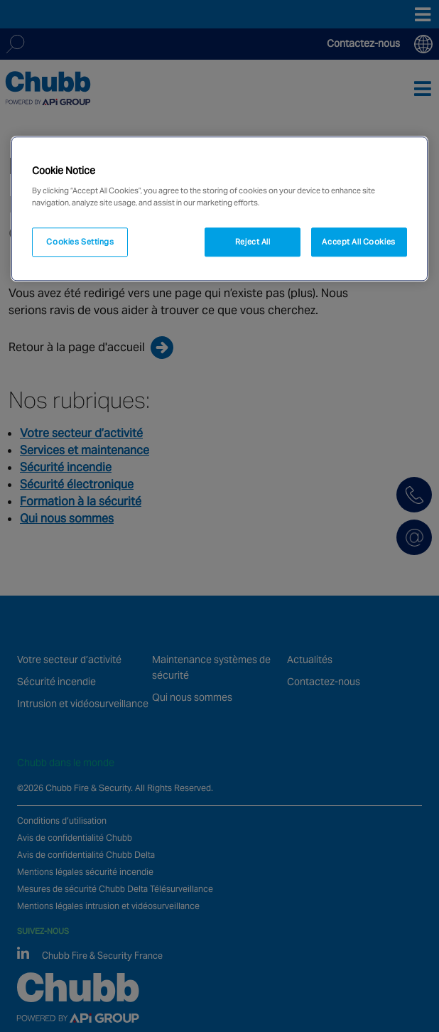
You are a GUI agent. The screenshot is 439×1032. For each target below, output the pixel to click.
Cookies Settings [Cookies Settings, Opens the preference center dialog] (80, 242)
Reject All (253, 242)
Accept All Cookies (358, 242)
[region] (219, 209)
